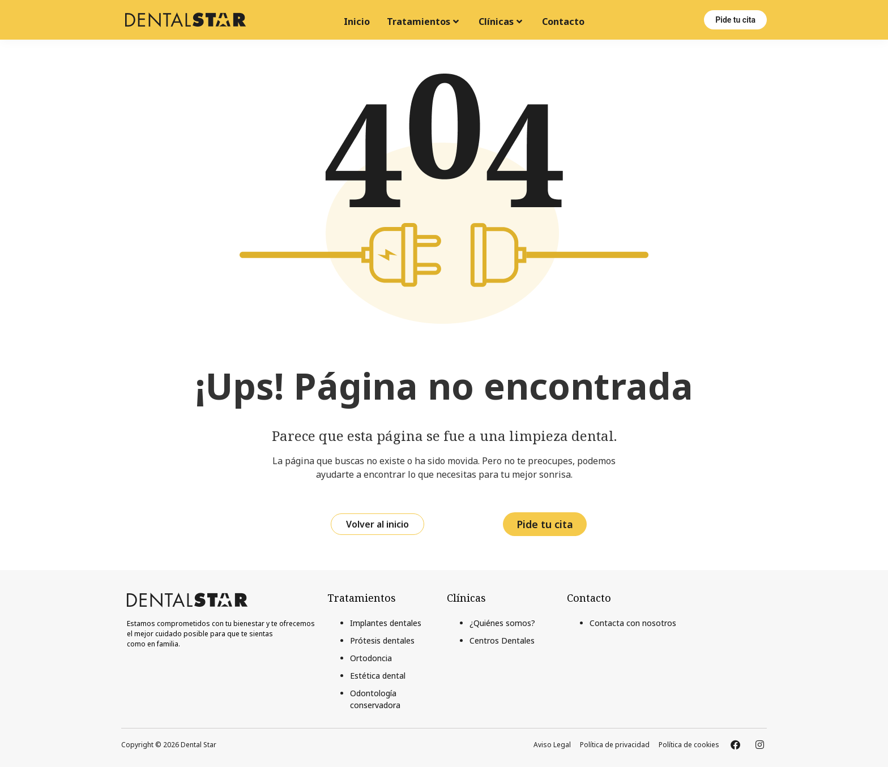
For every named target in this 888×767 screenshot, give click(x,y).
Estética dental (377, 675)
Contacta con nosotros (633, 623)
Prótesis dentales (382, 640)
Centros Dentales (502, 640)
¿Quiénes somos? (502, 623)
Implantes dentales (385, 623)
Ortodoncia (371, 658)
